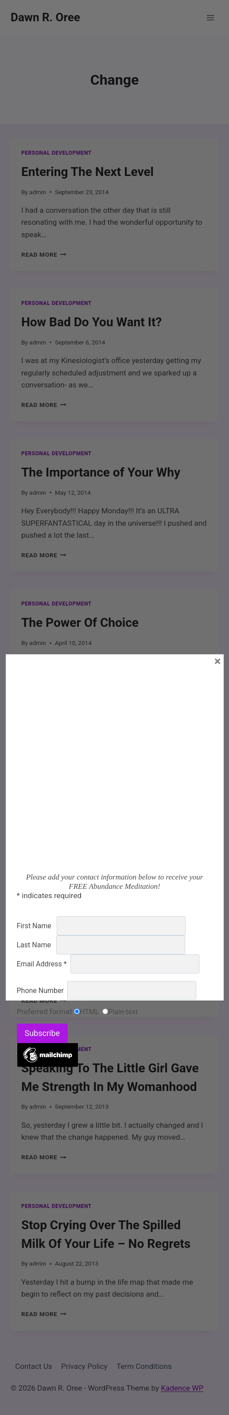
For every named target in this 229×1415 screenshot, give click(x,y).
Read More (43, 254)
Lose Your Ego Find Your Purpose (113, 773)
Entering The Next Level (87, 171)
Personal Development (56, 153)
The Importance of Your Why (100, 472)
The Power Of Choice (80, 622)
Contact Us (33, 1366)
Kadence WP (182, 1388)
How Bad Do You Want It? (91, 322)
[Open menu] (210, 17)
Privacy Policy (84, 1366)
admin (37, 191)
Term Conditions (144, 1366)
